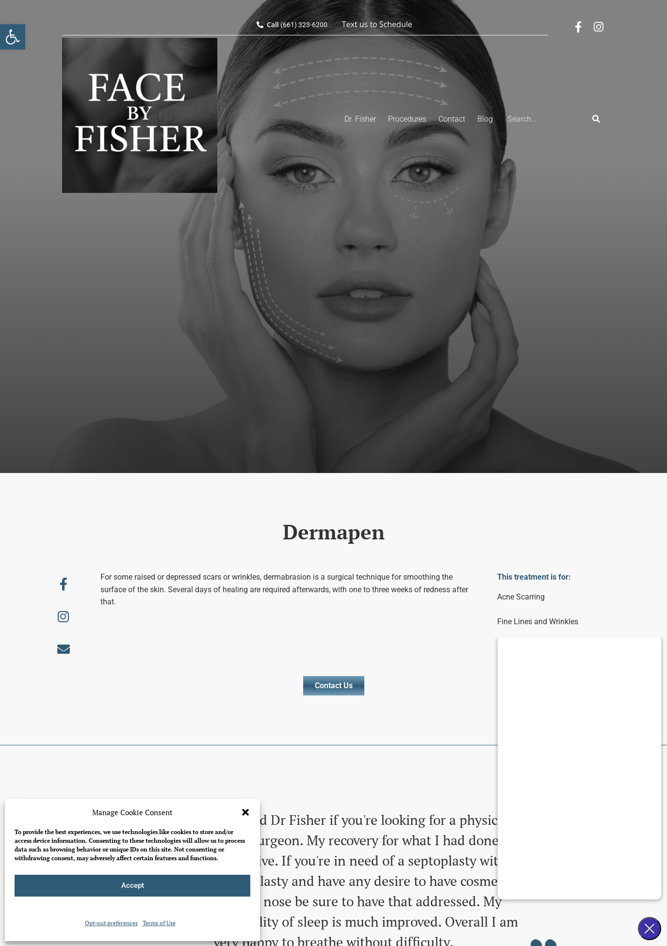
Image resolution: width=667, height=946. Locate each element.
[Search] (596, 119)
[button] (12, 36)
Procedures (407, 119)
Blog (485, 119)
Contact (452, 119)
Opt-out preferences (111, 923)
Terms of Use (159, 923)
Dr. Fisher (360, 119)
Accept (132, 885)
